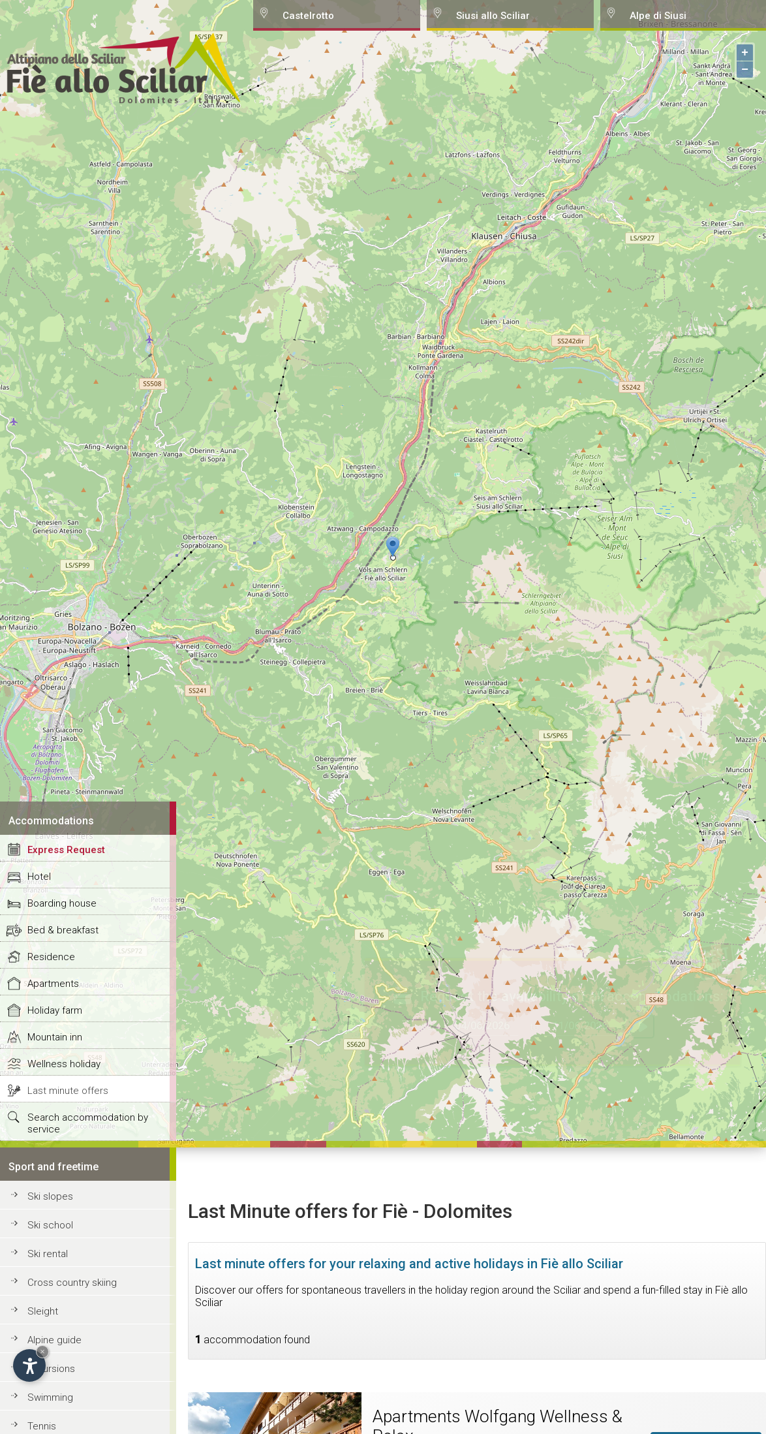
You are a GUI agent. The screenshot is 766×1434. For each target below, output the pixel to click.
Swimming (50, 1397)
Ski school (50, 1225)
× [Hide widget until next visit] (42, 1351)
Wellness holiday (63, 1064)
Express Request (66, 850)
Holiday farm (54, 1010)
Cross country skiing (72, 1282)
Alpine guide (54, 1340)
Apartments (53, 984)
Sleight (42, 1311)
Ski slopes (50, 1196)
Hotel (39, 876)
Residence (51, 957)
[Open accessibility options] (29, 1365)
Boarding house (62, 903)
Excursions (51, 1369)
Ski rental (47, 1254)
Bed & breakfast (63, 930)
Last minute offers (67, 1091)
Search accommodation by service (87, 1123)
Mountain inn (54, 1037)
